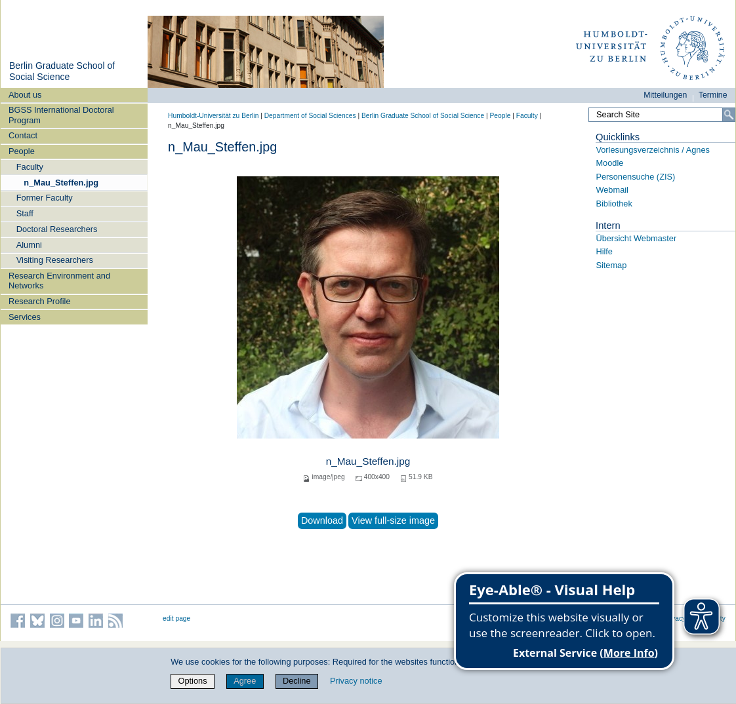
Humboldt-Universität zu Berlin (213, 115)
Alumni (29, 245)
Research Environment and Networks (59, 280)
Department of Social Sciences (310, 115)
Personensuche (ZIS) (635, 177)
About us (25, 95)
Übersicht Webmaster (636, 238)
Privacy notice (356, 681)
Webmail (612, 190)
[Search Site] (661, 115)
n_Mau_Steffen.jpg (61, 182)
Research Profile (40, 301)
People (22, 151)
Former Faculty (44, 198)
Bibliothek (614, 203)
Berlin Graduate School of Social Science (62, 71)
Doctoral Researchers (57, 229)
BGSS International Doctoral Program (61, 115)
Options (192, 681)
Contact (23, 135)
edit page (176, 618)
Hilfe (604, 251)
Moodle (609, 163)
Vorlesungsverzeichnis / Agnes (653, 150)
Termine (713, 95)
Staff (24, 213)
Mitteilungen (665, 95)
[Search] (728, 115)
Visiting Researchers (54, 260)
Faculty (29, 167)
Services (25, 317)
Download (322, 520)
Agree (245, 681)
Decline (297, 681)
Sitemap (611, 265)
